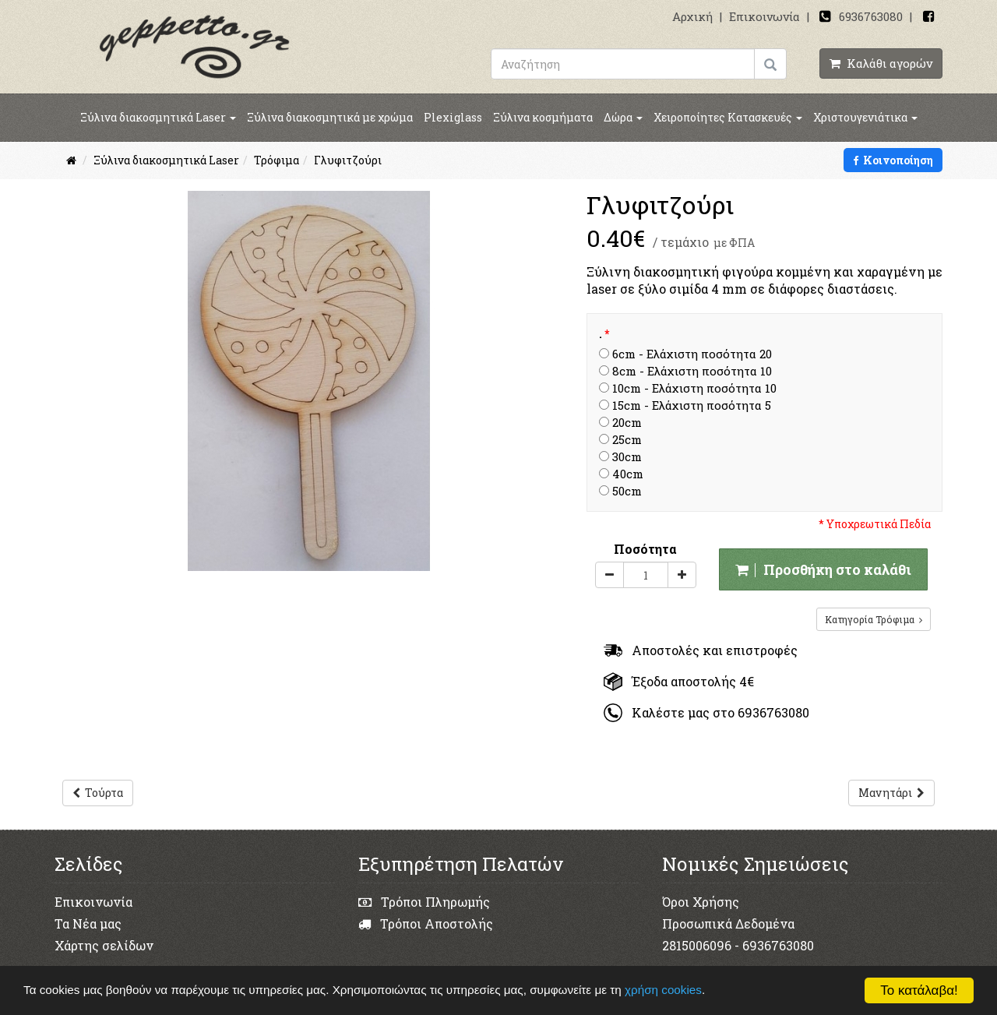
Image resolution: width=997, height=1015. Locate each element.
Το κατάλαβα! (919, 990)
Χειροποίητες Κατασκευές (728, 117)
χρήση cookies (664, 989)
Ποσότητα (645, 549)
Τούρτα (97, 792)
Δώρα (623, 117)
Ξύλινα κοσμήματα (543, 117)
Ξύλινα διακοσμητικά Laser (158, 117)
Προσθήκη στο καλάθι (823, 569)
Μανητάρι (891, 792)
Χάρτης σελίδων (104, 945)
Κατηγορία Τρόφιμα (873, 619)
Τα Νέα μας (88, 923)
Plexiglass (453, 117)
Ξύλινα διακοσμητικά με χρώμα (330, 117)
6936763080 (871, 16)
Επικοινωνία (764, 16)
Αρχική (692, 16)
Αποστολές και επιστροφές (701, 650)
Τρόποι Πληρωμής (424, 901)
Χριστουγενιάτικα (865, 117)
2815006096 (696, 945)
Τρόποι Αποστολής (425, 923)
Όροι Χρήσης (700, 901)
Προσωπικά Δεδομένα (728, 923)
